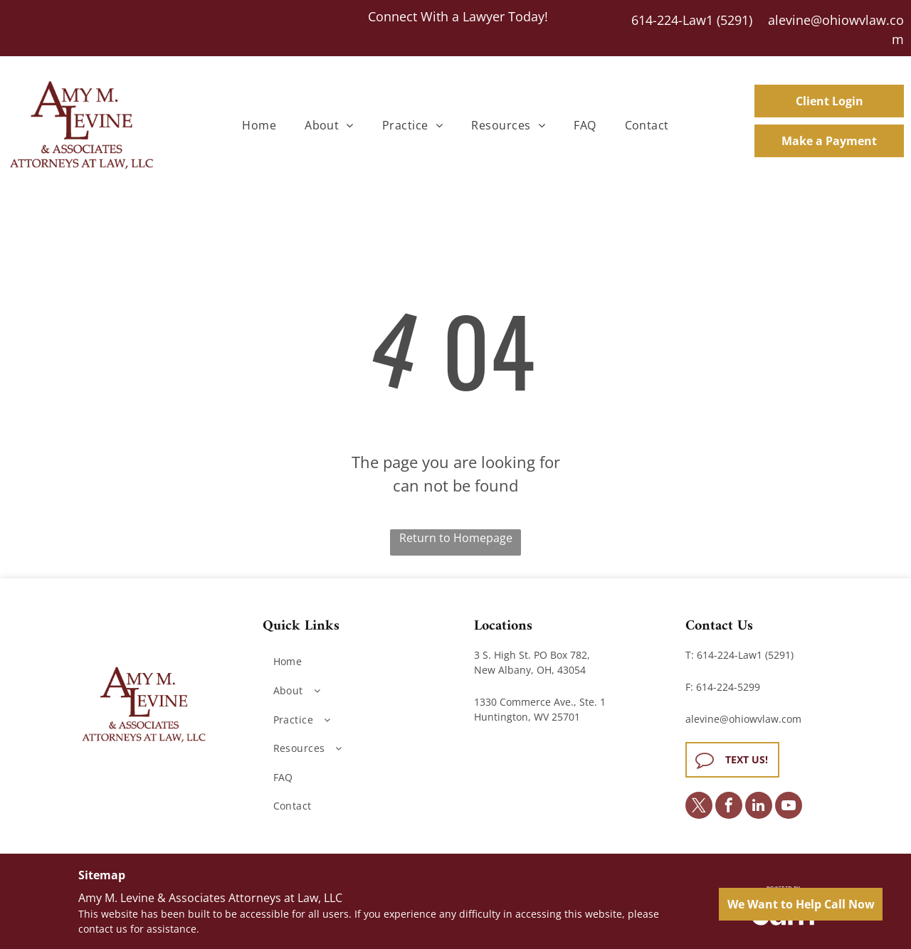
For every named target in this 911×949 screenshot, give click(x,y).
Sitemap (101, 875)
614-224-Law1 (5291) (691, 19)
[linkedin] (758, 807)
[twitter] (698, 807)
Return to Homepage (455, 538)
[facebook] (728, 807)
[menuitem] (259, 125)
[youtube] (788, 807)
